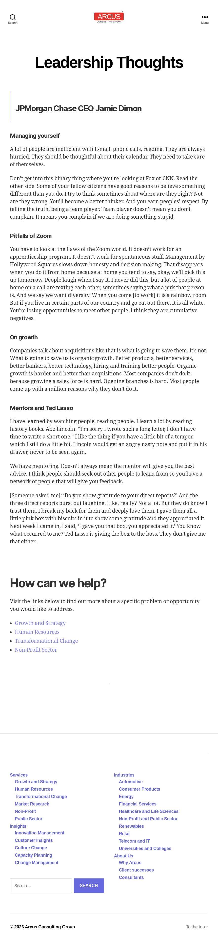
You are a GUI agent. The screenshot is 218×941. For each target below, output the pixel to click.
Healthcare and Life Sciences (149, 811)
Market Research (32, 804)
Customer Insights (35, 840)
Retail (125, 833)
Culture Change (31, 847)
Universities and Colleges (145, 848)
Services (19, 775)
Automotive (131, 781)
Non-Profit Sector (36, 650)
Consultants (131, 877)
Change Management (36, 862)
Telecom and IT (134, 841)
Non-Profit (25, 811)
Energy (126, 796)
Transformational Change (46, 641)
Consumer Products (139, 789)
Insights (18, 826)
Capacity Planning (33, 855)
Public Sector (28, 818)
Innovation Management (39, 832)
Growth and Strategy (40, 623)
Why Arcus (130, 862)
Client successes (136, 870)
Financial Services (138, 804)
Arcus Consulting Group (50, 926)
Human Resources (37, 632)
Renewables (131, 826)
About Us (123, 855)
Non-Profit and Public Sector (148, 818)
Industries (124, 775)
